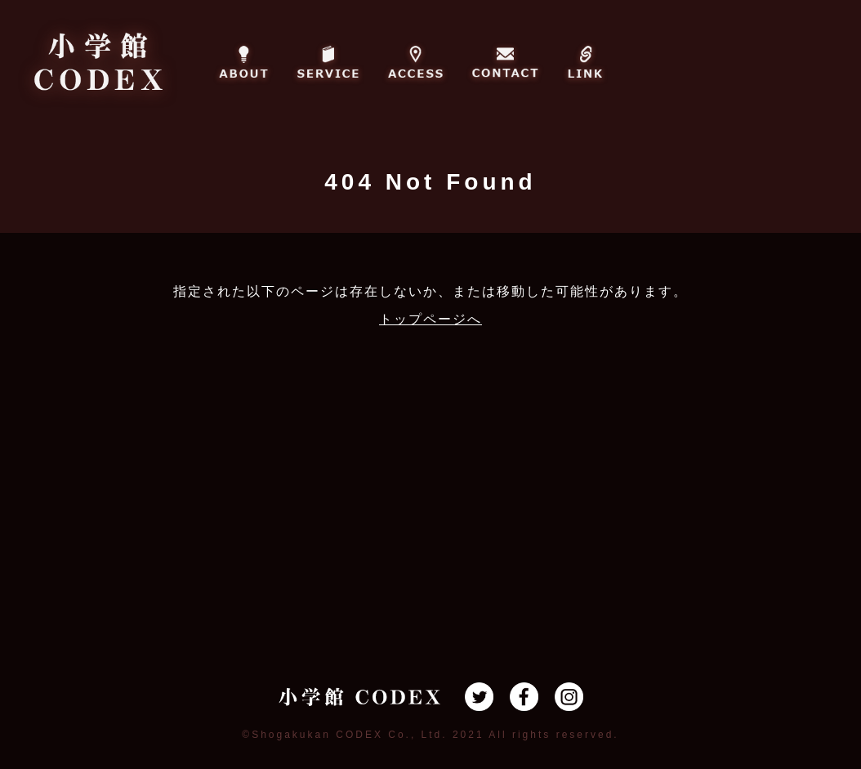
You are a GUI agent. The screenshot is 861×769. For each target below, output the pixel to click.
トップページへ (430, 319)
